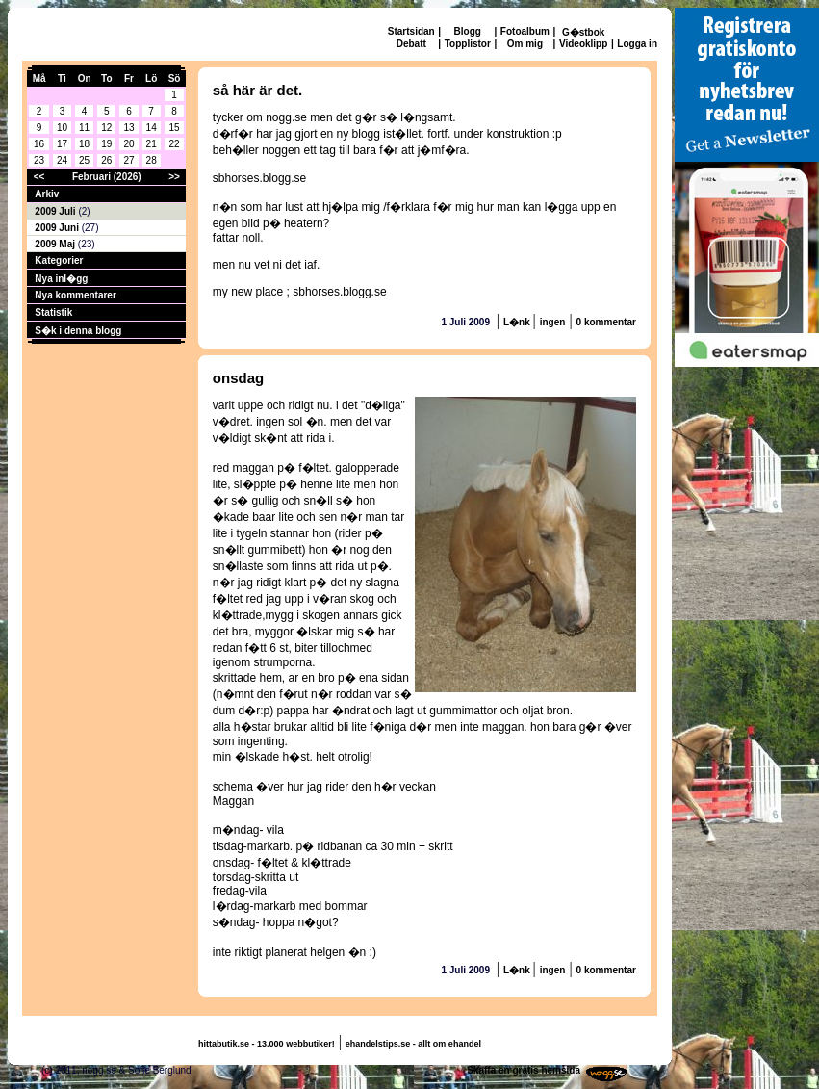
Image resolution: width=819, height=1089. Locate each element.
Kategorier (59, 260)
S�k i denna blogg (78, 330)
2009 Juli (56, 211)
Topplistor (468, 44)
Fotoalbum (525, 31)
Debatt (411, 44)
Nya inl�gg (61, 278)
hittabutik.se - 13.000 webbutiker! (266, 1044)
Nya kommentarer (75, 295)
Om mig (525, 44)
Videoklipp (583, 44)
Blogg (467, 31)
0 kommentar (606, 322)
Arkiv (47, 194)
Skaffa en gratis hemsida (523, 1070)
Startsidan (411, 31)
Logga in (637, 44)
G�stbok (583, 32)
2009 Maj (56, 244)
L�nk (518, 322)
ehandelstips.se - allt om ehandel (413, 1044)
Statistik (53, 312)
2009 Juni (58, 227)
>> (174, 176)
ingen (553, 322)
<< (39, 176)
